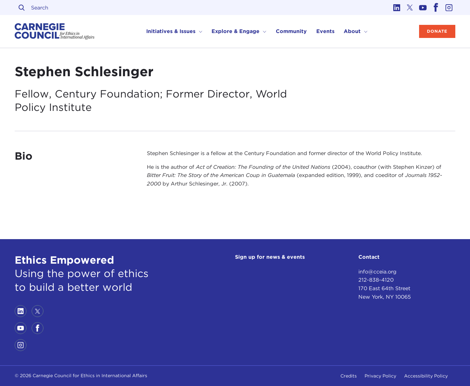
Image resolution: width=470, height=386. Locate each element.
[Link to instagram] (448, 7)
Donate (437, 31)
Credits (348, 375)
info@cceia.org (377, 272)
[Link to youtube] (422, 7)
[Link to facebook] (435, 7)
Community (291, 31)
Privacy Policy (380, 375)
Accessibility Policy (426, 375)
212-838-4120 (376, 280)
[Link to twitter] (409, 7)
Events (325, 31)
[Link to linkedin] (396, 7)
